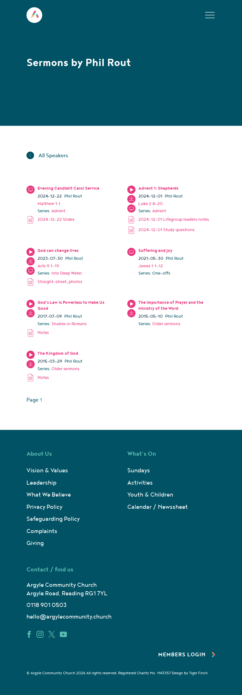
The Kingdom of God (57, 353)
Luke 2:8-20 (150, 203)
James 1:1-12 (150, 266)
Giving (35, 543)
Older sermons (166, 323)
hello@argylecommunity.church (69, 616)
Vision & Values (47, 470)
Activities (140, 482)
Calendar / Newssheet (157, 507)
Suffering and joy (155, 250)
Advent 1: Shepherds (158, 188)
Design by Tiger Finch (190, 673)
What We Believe (48, 494)
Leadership (41, 482)
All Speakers (47, 156)
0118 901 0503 (46, 605)
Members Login (187, 655)
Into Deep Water (66, 273)
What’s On (141, 454)
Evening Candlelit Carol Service (68, 188)
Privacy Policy (44, 507)
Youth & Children (150, 494)
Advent (58, 211)
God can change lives (57, 250)
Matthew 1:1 (48, 203)
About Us (39, 454)
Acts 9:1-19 (48, 266)
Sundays (138, 470)
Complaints (41, 531)
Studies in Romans (69, 323)
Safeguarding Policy (53, 519)
